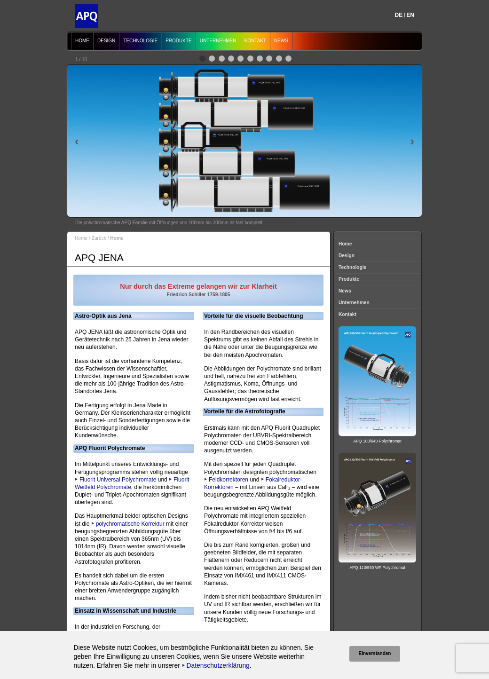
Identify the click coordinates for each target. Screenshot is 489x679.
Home (82, 40)
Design (106, 40)
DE (399, 15)
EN (410, 15)
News (281, 40)
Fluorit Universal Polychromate (117, 479)
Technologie (140, 40)
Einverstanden (375, 653)
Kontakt (255, 40)
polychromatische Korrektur (130, 524)
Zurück (99, 238)
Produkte (179, 40)
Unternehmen (218, 40)
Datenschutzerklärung (218, 665)
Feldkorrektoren (228, 479)
